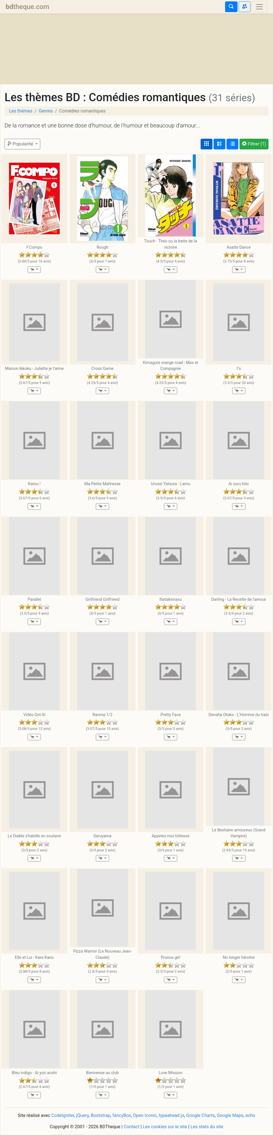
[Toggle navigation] (259, 6)
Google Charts (200, 1115)
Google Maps (230, 1115)
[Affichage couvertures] (206, 144)
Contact (131, 1126)
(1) (254, 144)
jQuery (82, 1115)
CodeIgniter (62, 1115)
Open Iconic (145, 1115)
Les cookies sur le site (165, 1126)
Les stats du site (206, 1126)
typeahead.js (171, 1115)
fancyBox (121, 1115)
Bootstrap (100, 1115)
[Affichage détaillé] (219, 144)
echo (250, 1115)
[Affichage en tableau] (232, 144)
